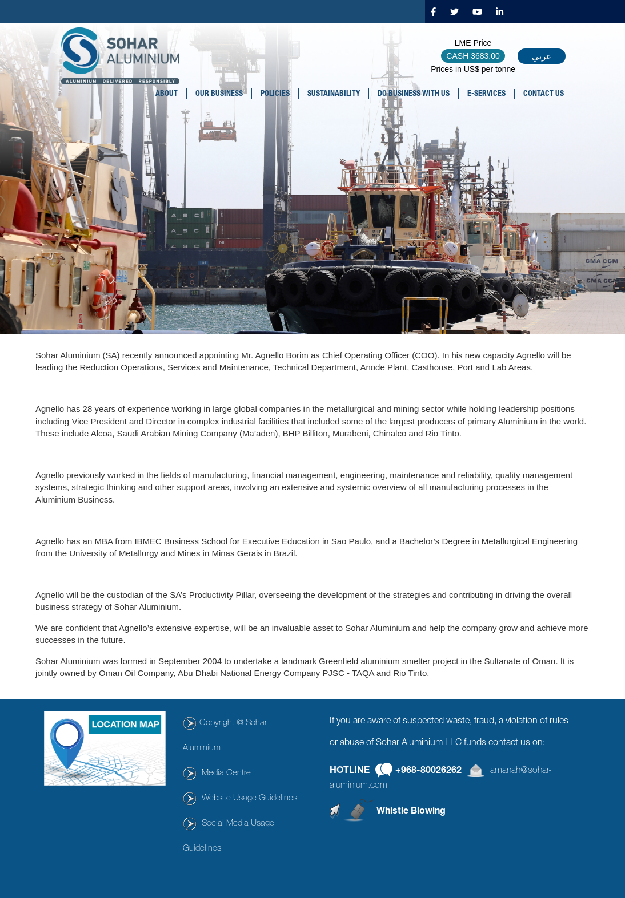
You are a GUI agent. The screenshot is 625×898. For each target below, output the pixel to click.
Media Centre (226, 773)
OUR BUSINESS (219, 94)
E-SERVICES (486, 94)
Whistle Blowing (411, 811)
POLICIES (275, 94)
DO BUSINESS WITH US (414, 94)
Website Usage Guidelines (249, 798)
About (166, 94)
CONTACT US (543, 94)
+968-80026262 (428, 771)
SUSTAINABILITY (333, 94)
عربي (541, 56)
